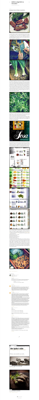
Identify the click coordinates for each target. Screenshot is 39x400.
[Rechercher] (29, 2)
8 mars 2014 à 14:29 (16, 278)
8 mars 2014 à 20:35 (17, 292)
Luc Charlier (13, 292)
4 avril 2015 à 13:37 (18, 281)
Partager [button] (10, 367)
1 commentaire (13, 367)
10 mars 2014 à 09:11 (15, 307)
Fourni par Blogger (19, 396)
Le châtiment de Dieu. (14, 390)
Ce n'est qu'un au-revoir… (15, 366)
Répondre (13, 284)
